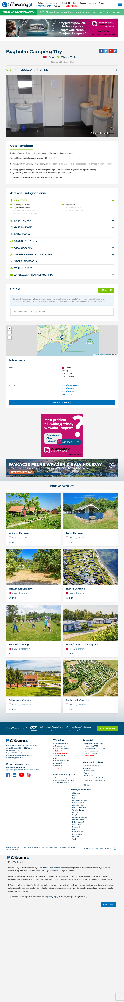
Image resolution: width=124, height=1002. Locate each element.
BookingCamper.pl (90, 753)
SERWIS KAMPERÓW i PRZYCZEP (31, 254)
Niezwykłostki (77, 834)
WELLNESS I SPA (21, 267)
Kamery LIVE (88, 775)
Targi (74, 839)
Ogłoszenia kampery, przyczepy (95, 748)
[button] (62, 200)
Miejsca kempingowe (19, 11)
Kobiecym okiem (78, 803)
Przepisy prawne (78, 820)
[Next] (116, 70)
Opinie (44, 69)
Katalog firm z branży (91, 751)
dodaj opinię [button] (106, 290)
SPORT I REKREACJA (23, 261)
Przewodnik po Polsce (79, 800)
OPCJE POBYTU (21, 247)
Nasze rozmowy (77, 832)
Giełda (86, 785)
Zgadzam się (108, 904)
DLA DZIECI (18, 200)
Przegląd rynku (77, 815)
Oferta (11, 69)
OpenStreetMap (105, 354)
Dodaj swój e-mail (108, 728)
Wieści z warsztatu (78, 824)
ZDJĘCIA (28, 70)
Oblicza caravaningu (79, 808)
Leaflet (96, 354)
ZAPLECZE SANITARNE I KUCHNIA (31, 274)
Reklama (58, 751)
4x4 (73, 829)
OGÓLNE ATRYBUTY (23, 240)
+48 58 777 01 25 (18, 753)
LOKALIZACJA (20, 234)
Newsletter (59, 765)
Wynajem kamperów (79, 810)
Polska (74, 795)
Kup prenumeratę (61, 778)
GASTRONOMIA (21, 227)
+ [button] (9, 329)
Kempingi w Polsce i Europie (93, 744)
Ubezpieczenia (60, 768)
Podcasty (75, 837)
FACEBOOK (67, 394)
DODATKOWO (20, 220)
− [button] (9, 332)
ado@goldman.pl (17, 758)
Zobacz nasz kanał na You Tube (94, 778)
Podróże (75, 812)
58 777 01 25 (14, 750)
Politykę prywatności (51, 867)
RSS (56, 758)
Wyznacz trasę (62, 402)
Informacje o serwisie (62, 748)
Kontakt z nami (60, 756)
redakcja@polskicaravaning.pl (21, 755)
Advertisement (61, 753)
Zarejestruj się (60, 746)
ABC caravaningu (78, 805)
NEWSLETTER (16, 728)
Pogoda (86, 773)
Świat (74, 798)
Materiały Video (89, 771)
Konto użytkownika (61, 744)
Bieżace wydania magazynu (64, 780)
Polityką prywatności (57, 896)
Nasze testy (76, 827)
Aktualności (76, 793)
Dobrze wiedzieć (78, 822)
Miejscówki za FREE (91, 746)
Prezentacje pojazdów (79, 817)
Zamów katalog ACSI (62, 783)
